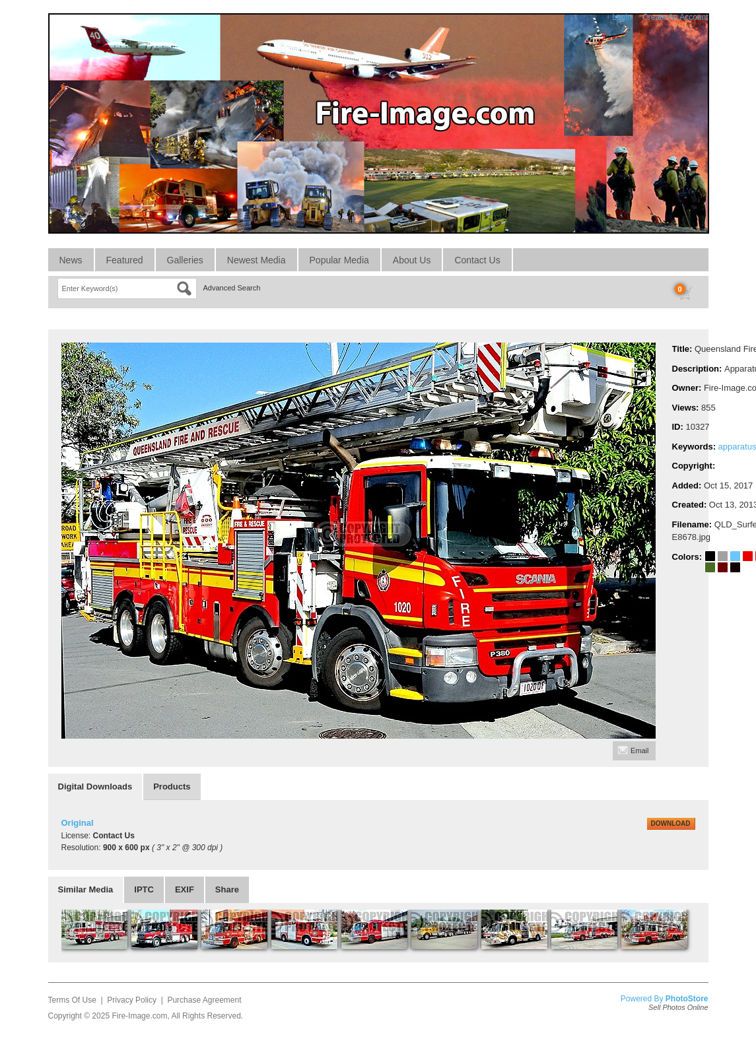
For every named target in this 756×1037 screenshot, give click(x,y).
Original (77, 823)
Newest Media (256, 260)
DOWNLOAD (671, 823)
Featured (124, 260)
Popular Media (339, 260)
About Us (412, 260)
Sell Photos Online (678, 1007)
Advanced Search (232, 288)
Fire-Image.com (139, 1015)
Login (621, 17)
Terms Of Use (72, 1000)
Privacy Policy (131, 1000)
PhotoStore (687, 998)
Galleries (185, 260)
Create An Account (675, 17)
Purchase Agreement (204, 1000)
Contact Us (477, 260)
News (71, 260)
